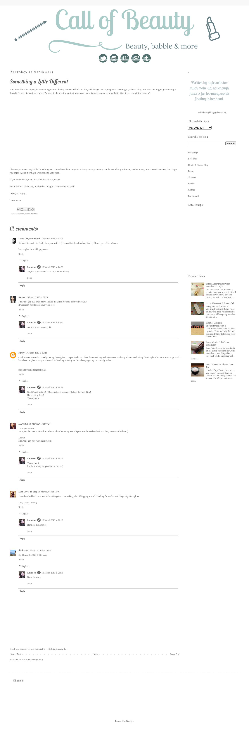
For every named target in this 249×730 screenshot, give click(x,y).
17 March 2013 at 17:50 (52, 322)
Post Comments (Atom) (32, 659)
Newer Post (16, 654)
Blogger (129, 721)
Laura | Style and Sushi (29, 238)
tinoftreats (23, 550)
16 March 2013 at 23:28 (37, 297)
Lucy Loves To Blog (27, 491)
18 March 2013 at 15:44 (40, 550)
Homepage (193, 152)
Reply (21, 254)
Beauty (191, 171)
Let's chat (192, 158)
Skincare (192, 177)
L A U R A (23, 424)
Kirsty (21, 352)
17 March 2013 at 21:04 (52, 387)
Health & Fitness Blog (198, 165)
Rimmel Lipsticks (214, 323)
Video (27, 214)
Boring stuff (193, 196)
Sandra (21, 297)
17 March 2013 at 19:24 (36, 352)
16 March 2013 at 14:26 (52, 267)
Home (95, 654)
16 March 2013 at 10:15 (52, 238)
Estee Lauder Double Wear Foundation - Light (218, 285)
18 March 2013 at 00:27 (39, 424)
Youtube (34, 214)
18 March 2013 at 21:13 (52, 458)
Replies (25, 260)
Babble (191, 183)
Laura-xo (31, 267)
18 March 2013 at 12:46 (48, 491)
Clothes (191, 190)
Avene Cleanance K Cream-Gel (220, 303)
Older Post (174, 654)
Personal (20, 214)
